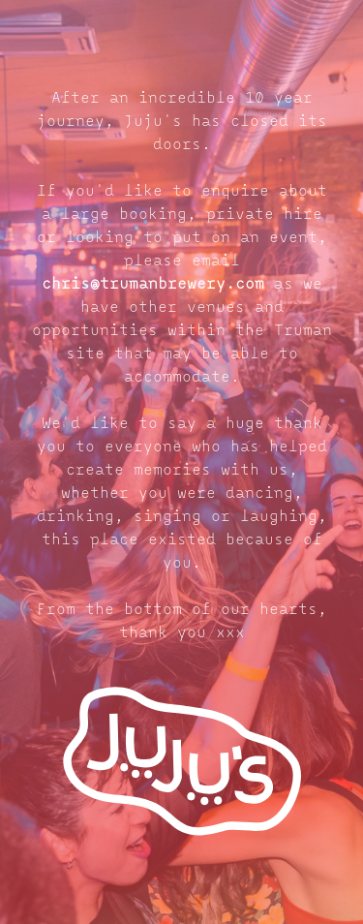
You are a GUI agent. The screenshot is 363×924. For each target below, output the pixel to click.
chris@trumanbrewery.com (153, 285)
